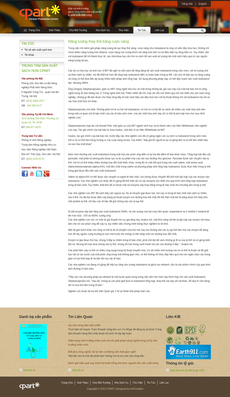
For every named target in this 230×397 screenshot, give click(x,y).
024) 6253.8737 (35, 158)
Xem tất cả (29, 370)
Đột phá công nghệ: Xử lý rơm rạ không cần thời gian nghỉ (102, 352)
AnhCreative (136, 388)
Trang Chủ (34, 30)
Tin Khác (29, 55)
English (203, 3)
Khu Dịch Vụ (103, 30)
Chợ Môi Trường (78, 30)
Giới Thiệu (54, 30)
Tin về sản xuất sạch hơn (38, 49)
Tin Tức (142, 30)
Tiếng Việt (187, 3)
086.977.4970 (33, 127)
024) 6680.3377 (35, 100)
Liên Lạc (159, 30)
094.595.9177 (34, 105)
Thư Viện (124, 30)
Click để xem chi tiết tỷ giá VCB (187, 370)
